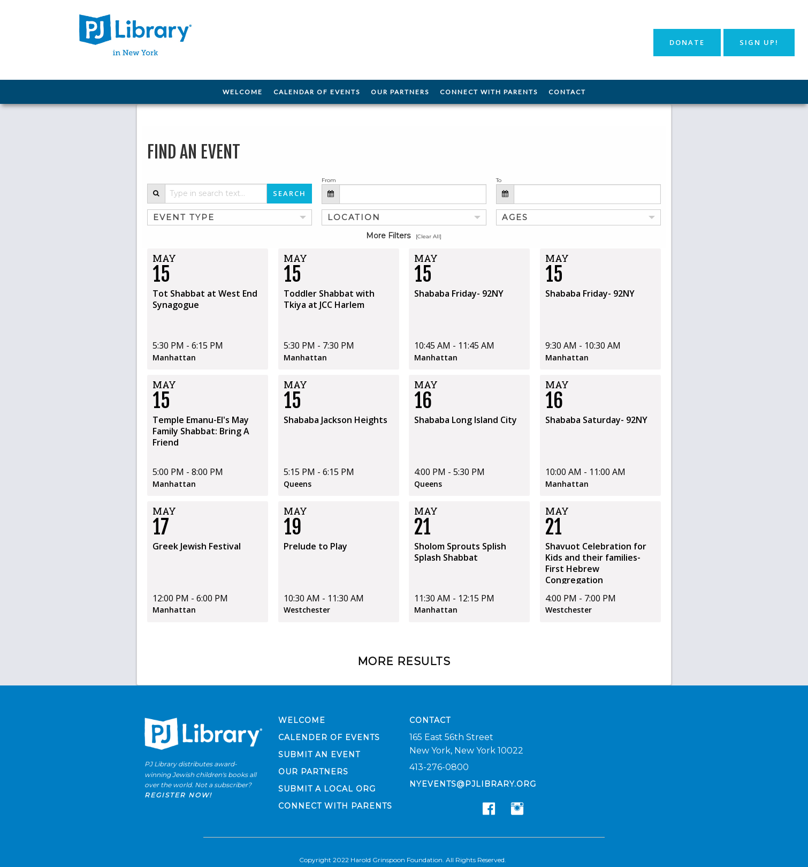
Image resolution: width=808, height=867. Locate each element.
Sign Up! (759, 42)
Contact (567, 92)
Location (350, 217)
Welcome (243, 92)
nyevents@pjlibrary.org (472, 783)
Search (289, 193)
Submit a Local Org (327, 788)
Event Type (179, 217)
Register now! (178, 794)
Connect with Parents (489, 92)
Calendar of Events (316, 92)
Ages (513, 217)
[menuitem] (242, 92)
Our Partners (400, 92)
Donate (687, 42)
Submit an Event (319, 754)
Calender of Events (329, 737)
